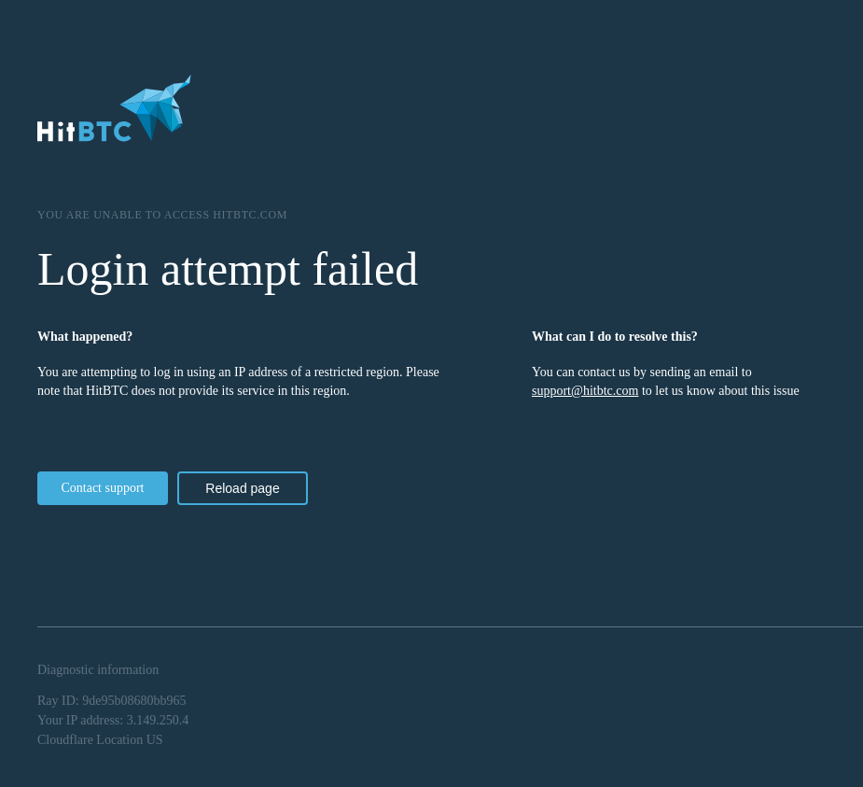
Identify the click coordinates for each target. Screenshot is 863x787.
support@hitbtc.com (585, 391)
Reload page (242, 488)
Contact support (102, 488)
